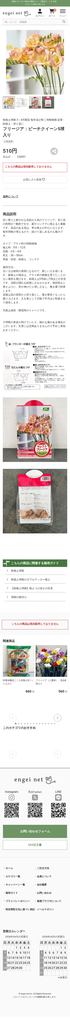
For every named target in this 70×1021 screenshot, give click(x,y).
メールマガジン (45, 909)
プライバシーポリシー (18, 901)
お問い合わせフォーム (35, 831)
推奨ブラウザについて (49, 901)
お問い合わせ (44, 892)
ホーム (9, 868)
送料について (10, 196)
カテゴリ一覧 (13, 876)
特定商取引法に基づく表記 (20, 909)
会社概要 (42, 884)
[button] (57, 718)
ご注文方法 (43, 868)
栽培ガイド (12, 892)
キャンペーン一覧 (15, 884)
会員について (44, 876)
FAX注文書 (35, 845)
